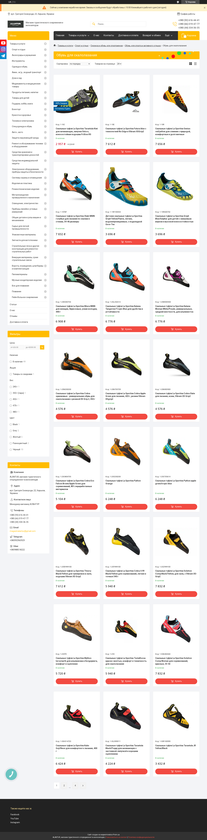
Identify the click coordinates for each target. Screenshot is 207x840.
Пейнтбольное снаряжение (25, 297)
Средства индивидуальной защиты (25, 162)
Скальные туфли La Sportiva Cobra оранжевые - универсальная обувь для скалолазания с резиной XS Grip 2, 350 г (75, 396)
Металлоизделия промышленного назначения (25, 196)
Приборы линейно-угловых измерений (24, 210)
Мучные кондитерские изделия (27, 280)
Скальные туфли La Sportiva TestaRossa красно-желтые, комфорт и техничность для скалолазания (126, 661)
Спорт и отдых (81, 45)
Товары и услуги (77, 35)
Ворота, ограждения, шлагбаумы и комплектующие (27, 267)
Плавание (16, 291)
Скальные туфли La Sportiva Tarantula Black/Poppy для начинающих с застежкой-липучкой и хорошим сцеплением (124, 749)
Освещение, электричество (25, 203)
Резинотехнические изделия (25, 189)
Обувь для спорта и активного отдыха (143, 45)
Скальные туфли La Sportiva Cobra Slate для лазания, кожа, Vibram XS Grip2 (175, 394)
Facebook (14, 814)
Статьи (13, 304)
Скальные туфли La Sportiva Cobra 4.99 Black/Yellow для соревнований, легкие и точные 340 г (126, 574)
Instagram (15, 822)
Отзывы (13, 316)
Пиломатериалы (19, 274)
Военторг (16, 109)
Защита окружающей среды (25, 138)
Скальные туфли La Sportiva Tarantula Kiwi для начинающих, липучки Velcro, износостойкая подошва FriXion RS (77, 131)
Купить (78, 151)
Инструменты (18, 61)
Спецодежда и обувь (22, 126)
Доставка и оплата (128, 35)
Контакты (108, 35)
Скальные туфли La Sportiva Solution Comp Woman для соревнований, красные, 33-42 (173, 661)
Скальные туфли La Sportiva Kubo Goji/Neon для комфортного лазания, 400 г (76, 748)
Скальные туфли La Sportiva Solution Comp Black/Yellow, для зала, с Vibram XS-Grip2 (176, 574)
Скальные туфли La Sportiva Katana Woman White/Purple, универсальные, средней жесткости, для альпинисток (174, 309)
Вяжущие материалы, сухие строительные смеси (25, 258)
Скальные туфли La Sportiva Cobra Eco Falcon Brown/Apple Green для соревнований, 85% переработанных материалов (75, 485)
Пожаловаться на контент (116, 837)
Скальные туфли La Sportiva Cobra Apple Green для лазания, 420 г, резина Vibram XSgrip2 (126, 396)
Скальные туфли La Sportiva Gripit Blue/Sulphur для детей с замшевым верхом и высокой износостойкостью (174, 219)
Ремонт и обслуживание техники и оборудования (27, 145)
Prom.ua (116, 835)
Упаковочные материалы (24, 234)
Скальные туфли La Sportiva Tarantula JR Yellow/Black (175, 747)
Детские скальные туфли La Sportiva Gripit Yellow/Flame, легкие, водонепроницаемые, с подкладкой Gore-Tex (124, 220)
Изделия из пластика (22, 183)
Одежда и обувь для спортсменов (107, 45)
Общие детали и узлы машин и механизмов (26, 218)
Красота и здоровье (21, 115)
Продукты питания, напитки (25, 92)
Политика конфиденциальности (141, 837)
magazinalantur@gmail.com (23, 531)
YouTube (14, 818)
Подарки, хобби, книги (22, 104)
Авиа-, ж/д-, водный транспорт (26, 72)
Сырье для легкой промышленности (20, 227)
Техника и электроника (23, 121)
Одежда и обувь (19, 67)
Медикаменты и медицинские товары (26, 85)
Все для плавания (20, 286)
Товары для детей (20, 98)
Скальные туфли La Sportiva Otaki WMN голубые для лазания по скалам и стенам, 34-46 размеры (75, 219)
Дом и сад (17, 78)
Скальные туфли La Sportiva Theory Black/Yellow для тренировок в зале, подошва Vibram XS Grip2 (74, 574)
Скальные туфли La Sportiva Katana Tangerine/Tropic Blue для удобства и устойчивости (124, 309)
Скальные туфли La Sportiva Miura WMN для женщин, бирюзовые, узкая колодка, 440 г (76, 309)
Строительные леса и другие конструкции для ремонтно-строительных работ (25, 249)
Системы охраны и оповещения (27, 178)
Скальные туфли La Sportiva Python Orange (123, 482)
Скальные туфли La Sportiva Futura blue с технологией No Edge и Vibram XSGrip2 (126, 130)
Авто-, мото (17, 132)
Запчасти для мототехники (25, 240)
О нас (96, 35)
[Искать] (94, 24)
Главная (60, 35)
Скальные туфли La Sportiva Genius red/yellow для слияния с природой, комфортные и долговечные (173, 131)
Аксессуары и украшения (24, 55)
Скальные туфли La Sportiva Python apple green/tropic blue (175, 482)
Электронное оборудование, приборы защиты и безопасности (27, 170)
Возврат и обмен (152, 35)
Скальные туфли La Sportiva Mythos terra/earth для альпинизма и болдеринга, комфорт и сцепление (77, 661)
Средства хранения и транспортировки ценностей (25, 153)
